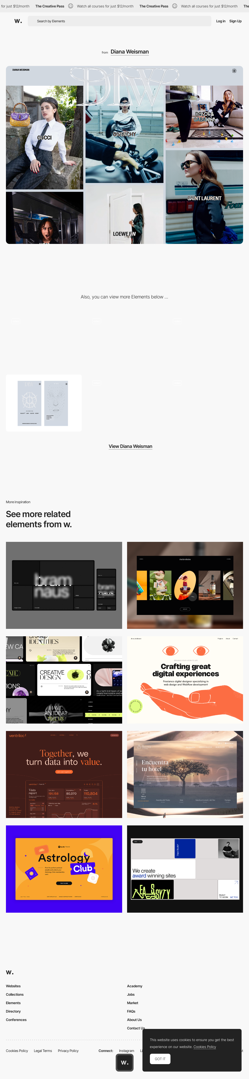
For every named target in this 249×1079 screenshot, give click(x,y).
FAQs (131, 1011)
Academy (134, 986)
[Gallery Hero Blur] (125, 341)
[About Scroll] (205, 341)
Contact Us (136, 1028)
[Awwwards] (18, 21)
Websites (13, 986)
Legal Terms (43, 1051)
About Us (134, 1020)
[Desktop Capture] (64, 868)
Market (132, 1003)
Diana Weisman (130, 51)
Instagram (126, 1051)
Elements (13, 1003)
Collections (15, 994)
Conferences (16, 1020)
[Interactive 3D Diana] (44, 341)
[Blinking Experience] (125, 403)
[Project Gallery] (205, 403)
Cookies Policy (17, 1051)
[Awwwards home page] (124, 1062)
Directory (13, 1011)
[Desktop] (64, 585)
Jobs (131, 994)
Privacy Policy (68, 1051)
